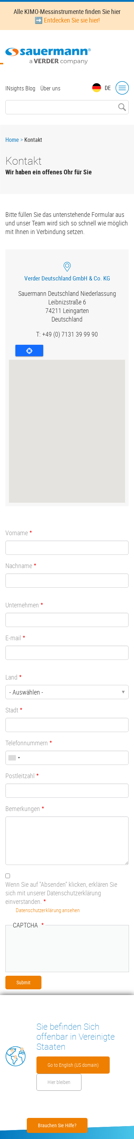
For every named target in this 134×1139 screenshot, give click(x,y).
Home (12, 140)
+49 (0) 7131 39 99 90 (70, 334)
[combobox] (14, 758)
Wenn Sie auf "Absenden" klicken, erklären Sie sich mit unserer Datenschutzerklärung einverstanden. (61, 893)
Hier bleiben (59, 1082)
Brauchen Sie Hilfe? (57, 1125)
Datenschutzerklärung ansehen (48, 910)
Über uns (50, 88)
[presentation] (67, 950)
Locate (29, 350)
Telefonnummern (26, 742)
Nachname (18, 565)
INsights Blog (20, 88)
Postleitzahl (20, 775)
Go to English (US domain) (73, 1064)
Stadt (11, 710)
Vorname (16, 532)
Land (11, 677)
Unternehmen (22, 605)
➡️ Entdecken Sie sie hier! (67, 20)
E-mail (13, 637)
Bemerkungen (22, 808)
